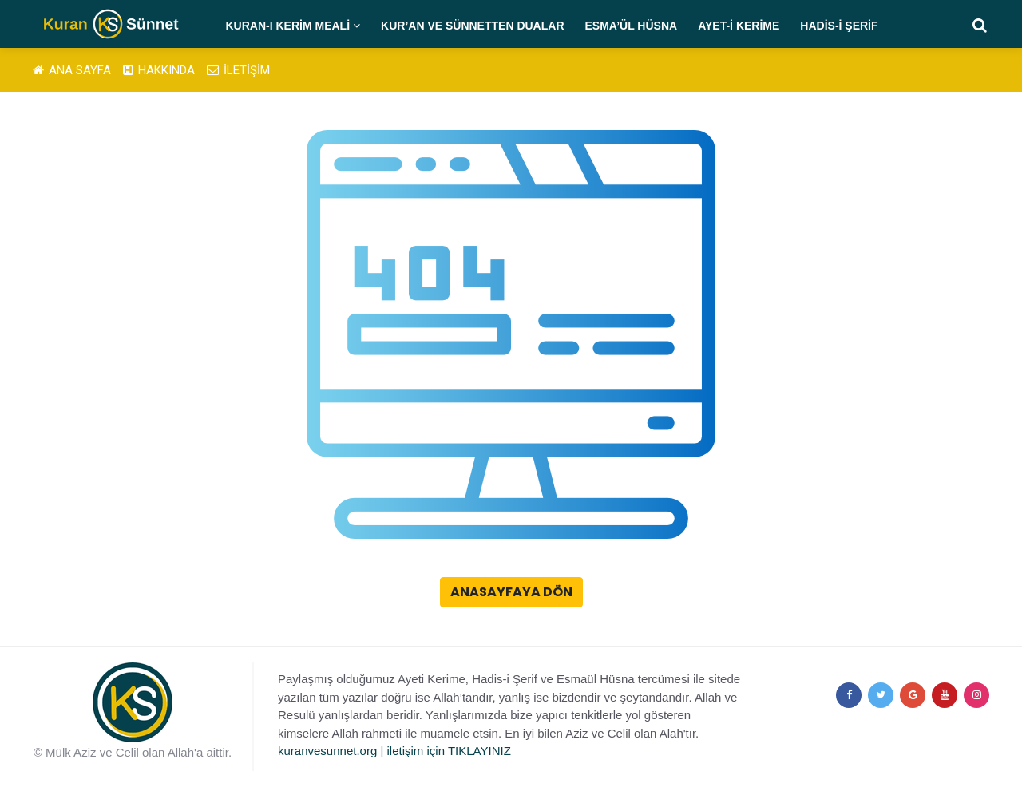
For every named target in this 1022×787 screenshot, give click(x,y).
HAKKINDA (159, 70)
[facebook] (849, 695)
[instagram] (976, 695)
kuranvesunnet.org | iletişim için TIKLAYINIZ (394, 750)
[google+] (912, 695)
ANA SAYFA (72, 70)
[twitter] (880, 695)
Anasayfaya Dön (511, 592)
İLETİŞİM (238, 70)
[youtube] (944, 695)
